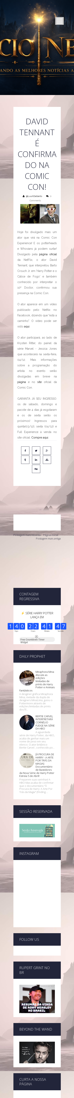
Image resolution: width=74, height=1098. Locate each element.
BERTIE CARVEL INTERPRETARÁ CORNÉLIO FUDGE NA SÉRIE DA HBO (45, 676)
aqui (26, 326)
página (21, 382)
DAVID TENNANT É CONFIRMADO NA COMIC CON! (37, 154)
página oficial (48, 254)
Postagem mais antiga (48, 521)
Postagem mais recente (27, 518)
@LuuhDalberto (34, 196)
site (39, 382)
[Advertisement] (37, 547)
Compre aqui (39, 437)
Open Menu (59, 21)
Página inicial (50, 518)
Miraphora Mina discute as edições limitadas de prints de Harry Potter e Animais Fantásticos (37, 635)
